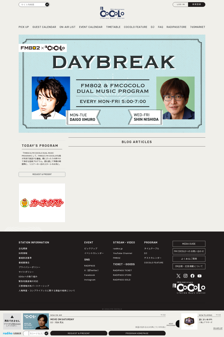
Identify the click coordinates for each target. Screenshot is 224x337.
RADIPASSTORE (177, 27)
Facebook (89, 275)
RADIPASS (89, 266)
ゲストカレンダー (153, 258)
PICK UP (24, 27)
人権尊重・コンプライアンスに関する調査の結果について (47, 290)
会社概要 (23, 248)
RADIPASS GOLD (122, 280)
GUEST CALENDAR (44, 27)
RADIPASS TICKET (122, 270)
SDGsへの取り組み (28, 276)
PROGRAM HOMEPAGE (137, 333)
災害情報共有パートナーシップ (34, 286)
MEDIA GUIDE (189, 244)
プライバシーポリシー (29, 267)
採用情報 (23, 253)
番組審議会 (24, 262)
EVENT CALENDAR (91, 27)
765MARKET (197, 27)
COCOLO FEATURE (135, 27)
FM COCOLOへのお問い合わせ (189, 251)
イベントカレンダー (94, 253)
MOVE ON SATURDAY (62, 319)
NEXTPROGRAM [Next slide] (171, 325)
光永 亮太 (59, 322)
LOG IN (181, 4)
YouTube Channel (122, 253)
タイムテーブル (151, 248)
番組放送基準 (25, 258)
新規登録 (196, 4)
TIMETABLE (113, 27)
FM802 (116, 258)
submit (46, 333)
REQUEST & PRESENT (79, 333)
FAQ (160, 27)
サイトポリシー (26, 272)
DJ (152, 27)
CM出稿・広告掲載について (189, 266)
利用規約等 (17, 333)
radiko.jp (118, 248)
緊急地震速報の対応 (28, 281)
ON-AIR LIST (68, 27)
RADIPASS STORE (122, 275)
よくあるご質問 (189, 259)
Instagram (90, 280)
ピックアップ (90, 248)
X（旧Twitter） (92, 270)
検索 (47, 4)
